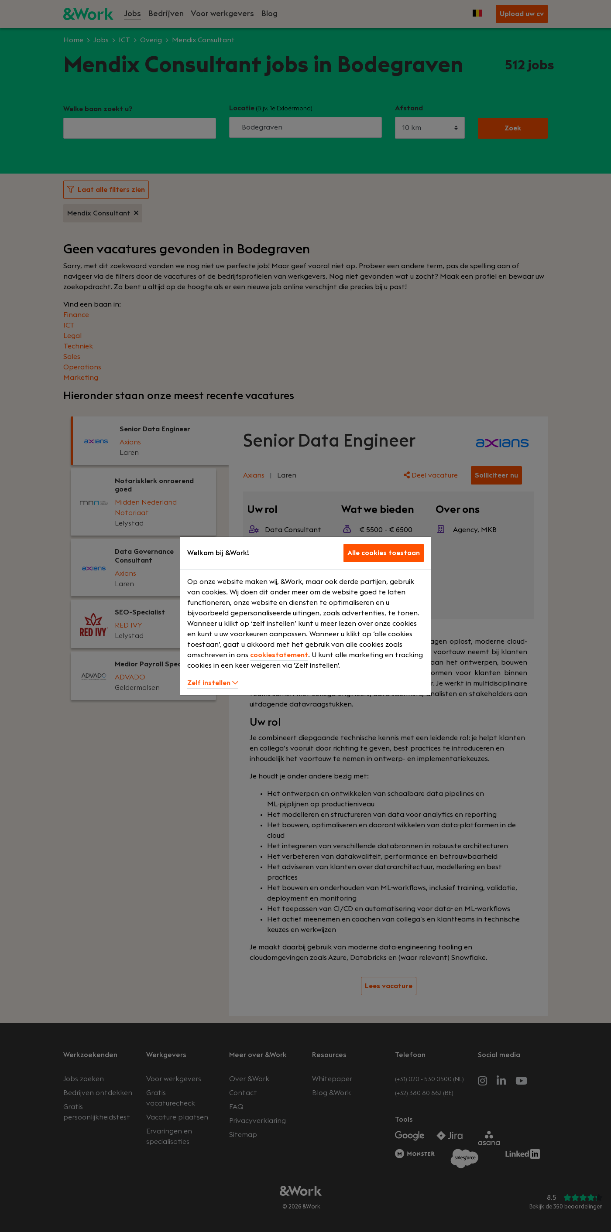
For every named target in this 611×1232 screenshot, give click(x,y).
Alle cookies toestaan (383, 552)
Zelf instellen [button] (212, 682)
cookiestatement (279, 655)
